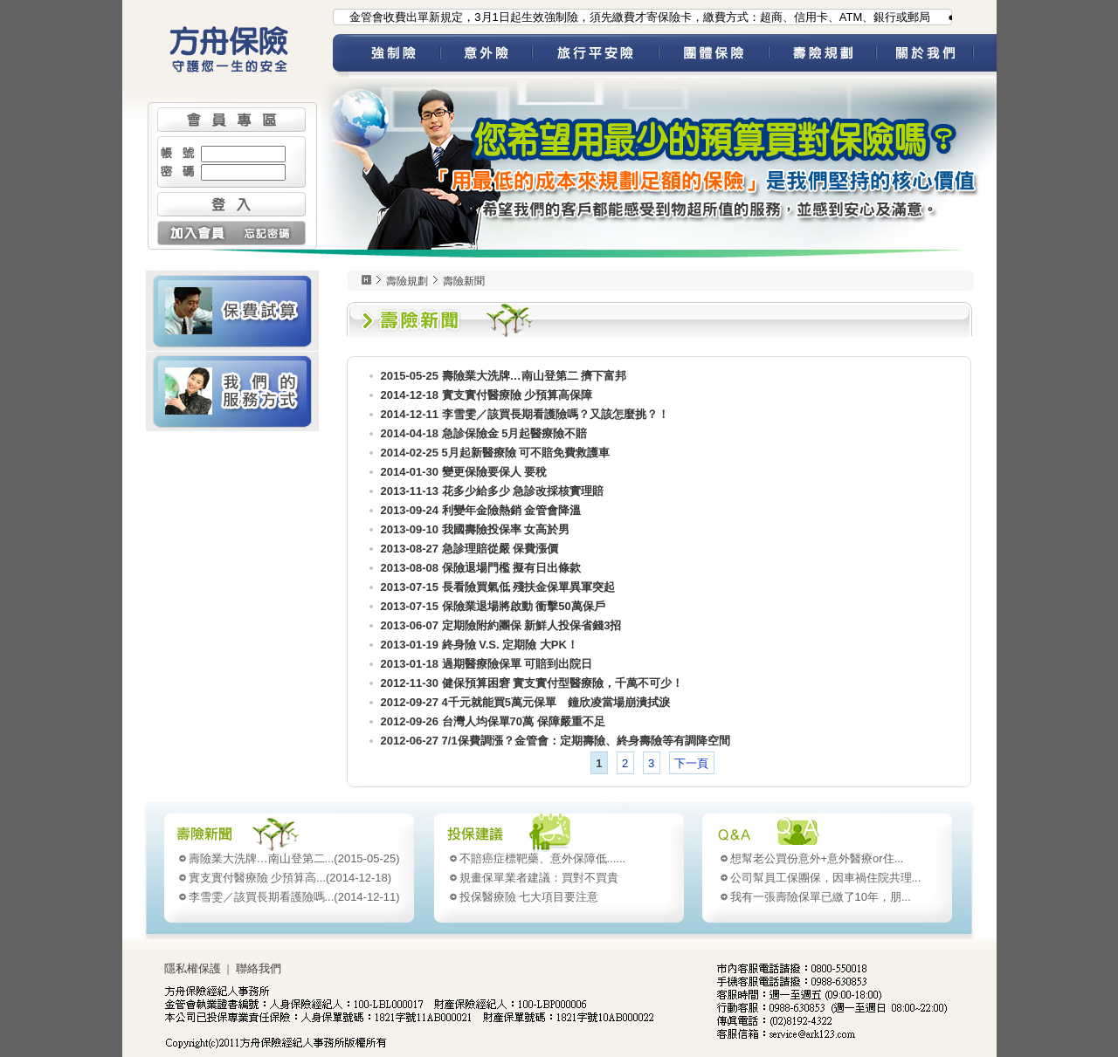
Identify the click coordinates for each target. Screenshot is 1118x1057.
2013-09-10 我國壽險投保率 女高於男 (475, 529)
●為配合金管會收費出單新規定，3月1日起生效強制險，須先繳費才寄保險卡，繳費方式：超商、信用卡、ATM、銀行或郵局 (624, 17)
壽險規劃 (822, 56)
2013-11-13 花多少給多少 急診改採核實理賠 (492, 491)
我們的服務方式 (232, 391)
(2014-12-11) (294, 896)
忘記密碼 (268, 233)
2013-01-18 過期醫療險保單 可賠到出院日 (487, 663)
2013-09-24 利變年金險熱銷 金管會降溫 (481, 510)
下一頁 (691, 763)
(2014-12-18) (290, 877)
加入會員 (194, 233)
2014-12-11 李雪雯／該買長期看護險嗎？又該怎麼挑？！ (525, 414)
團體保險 (714, 56)
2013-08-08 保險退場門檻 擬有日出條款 (481, 567)
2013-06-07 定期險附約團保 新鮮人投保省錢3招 (501, 625)
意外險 (486, 56)
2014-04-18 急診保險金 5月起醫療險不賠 (484, 433)
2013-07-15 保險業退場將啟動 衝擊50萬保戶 (493, 606)
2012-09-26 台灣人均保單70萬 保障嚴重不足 (493, 721)
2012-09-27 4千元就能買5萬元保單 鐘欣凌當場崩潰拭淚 (526, 702)
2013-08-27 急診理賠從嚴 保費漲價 (470, 548)
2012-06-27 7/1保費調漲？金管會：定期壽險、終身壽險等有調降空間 (555, 740)
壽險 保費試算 (232, 311)
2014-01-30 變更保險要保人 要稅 (464, 471)
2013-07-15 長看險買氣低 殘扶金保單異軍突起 (498, 587)
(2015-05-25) (294, 858)
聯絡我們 (258, 968)
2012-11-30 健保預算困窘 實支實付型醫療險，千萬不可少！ (532, 683)
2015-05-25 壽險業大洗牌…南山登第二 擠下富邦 (504, 375)
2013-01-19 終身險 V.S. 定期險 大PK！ (479, 644)
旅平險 (595, 56)
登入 (231, 204)
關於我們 (936, 56)
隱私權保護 (192, 968)
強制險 (394, 56)
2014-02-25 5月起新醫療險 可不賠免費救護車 (496, 452)
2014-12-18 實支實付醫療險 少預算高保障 (487, 395)
